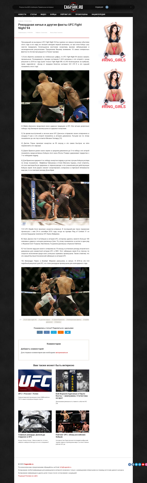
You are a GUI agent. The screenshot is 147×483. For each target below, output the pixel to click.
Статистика (44, 32)
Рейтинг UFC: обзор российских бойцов (70, 436)
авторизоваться (62, 353)
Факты (58, 322)
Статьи (33, 14)
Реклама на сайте (31, 476)
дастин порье (45, 320)
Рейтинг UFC (65, 14)
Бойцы (53, 14)
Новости (22, 14)
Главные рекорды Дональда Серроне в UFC (31, 436)
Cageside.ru (28, 464)
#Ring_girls (114, 60)
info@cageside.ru (65, 467)
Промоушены (81, 14)
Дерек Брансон (59, 320)
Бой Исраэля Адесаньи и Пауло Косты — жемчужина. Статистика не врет (72, 396)
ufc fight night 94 (30, 320)
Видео (43, 14)
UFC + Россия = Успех (28, 394)
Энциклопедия (98, 14)
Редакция (99, 7)
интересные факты (74, 320)
